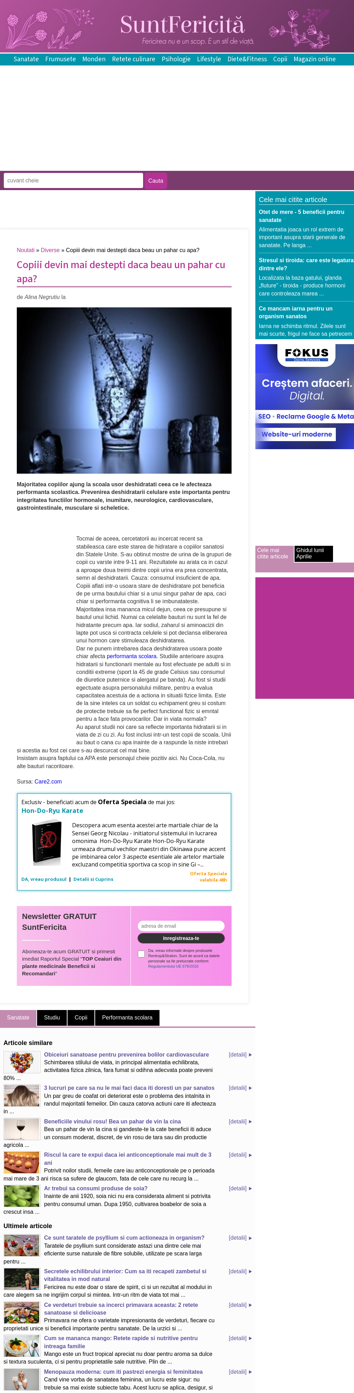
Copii (280, 59)
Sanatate (26, 59)
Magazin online (314, 59)
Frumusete (60, 59)
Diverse (50, 250)
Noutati (26, 250)
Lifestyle (209, 59)
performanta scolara (131, 656)
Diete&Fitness (247, 59)
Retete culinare (133, 59)
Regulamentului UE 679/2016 (173, 966)
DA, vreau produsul (44, 879)
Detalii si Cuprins (93, 879)
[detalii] (238, 1055)
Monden (94, 59)
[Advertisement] (127, 165)
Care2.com (48, 782)
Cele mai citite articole (272, 553)
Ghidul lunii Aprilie (310, 553)
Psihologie (176, 59)
